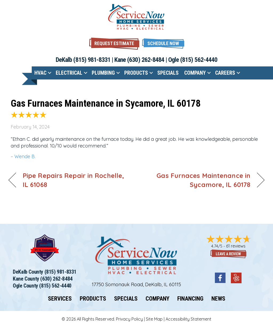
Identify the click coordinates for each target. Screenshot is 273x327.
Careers (225, 73)
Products (136, 73)
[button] (163, 43)
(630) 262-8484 (145, 59)
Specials (168, 73)
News (218, 299)
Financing (190, 299)
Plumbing (103, 73)
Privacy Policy (129, 319)
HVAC (40, 73)
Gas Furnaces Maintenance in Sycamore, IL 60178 (105, 103)
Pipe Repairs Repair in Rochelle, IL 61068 (73, 180)
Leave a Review (228, 254)
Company (195, 73)
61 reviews (236, 246)
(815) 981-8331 (91, 59)
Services (60, 299)
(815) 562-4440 (198, 59)
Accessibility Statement (188, 319)
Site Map (154, 319)
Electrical (69, 73)
